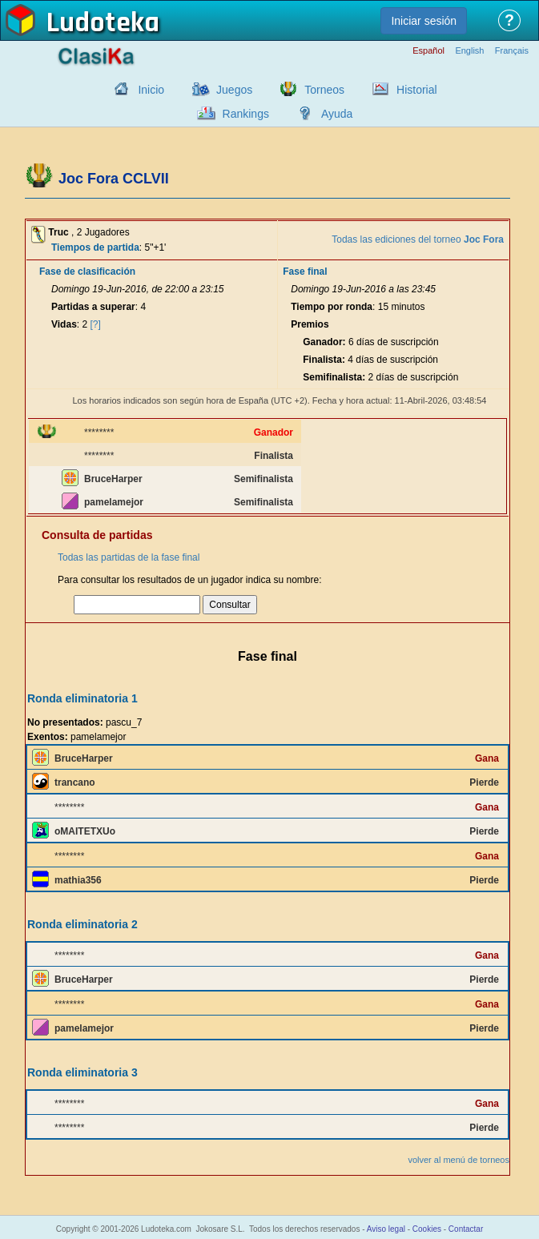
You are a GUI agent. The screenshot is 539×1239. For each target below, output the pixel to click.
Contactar (465, 1229)
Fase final (305, 271)
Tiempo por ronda (331, 306)
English (469, 50)
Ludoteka (102, 23)
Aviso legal (386, 1229)
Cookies (426, 1229)
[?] (96, 324)
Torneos (324, 89)
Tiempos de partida (95, 247)
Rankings (246, 113)
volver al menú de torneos (458, 1160)
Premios (309, 324)
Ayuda (336, 113)
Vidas (64, 324)
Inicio (151, 89)
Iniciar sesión (424, 20)
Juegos (234, 89)
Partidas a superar (93, 306)
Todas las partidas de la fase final (128, 557)
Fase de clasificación (87, 271)
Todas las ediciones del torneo (418, 239)
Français (512, 50)
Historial (416, 89)
